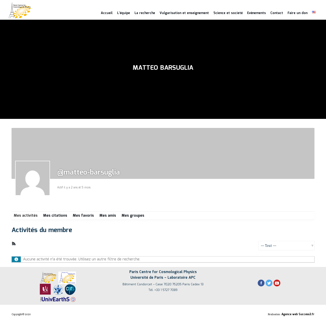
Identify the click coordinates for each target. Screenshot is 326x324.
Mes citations (55, 215)
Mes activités (26, 215)
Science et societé (228, 13)
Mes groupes (133, 215)
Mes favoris (83, 215)
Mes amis (107, 215)
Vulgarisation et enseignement (184, 13)
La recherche (145, 13)
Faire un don (297, 13)
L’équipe (123, 13)
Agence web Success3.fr (297, 314)
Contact (276, 13)
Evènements (256, 13)
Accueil (107, 13)
